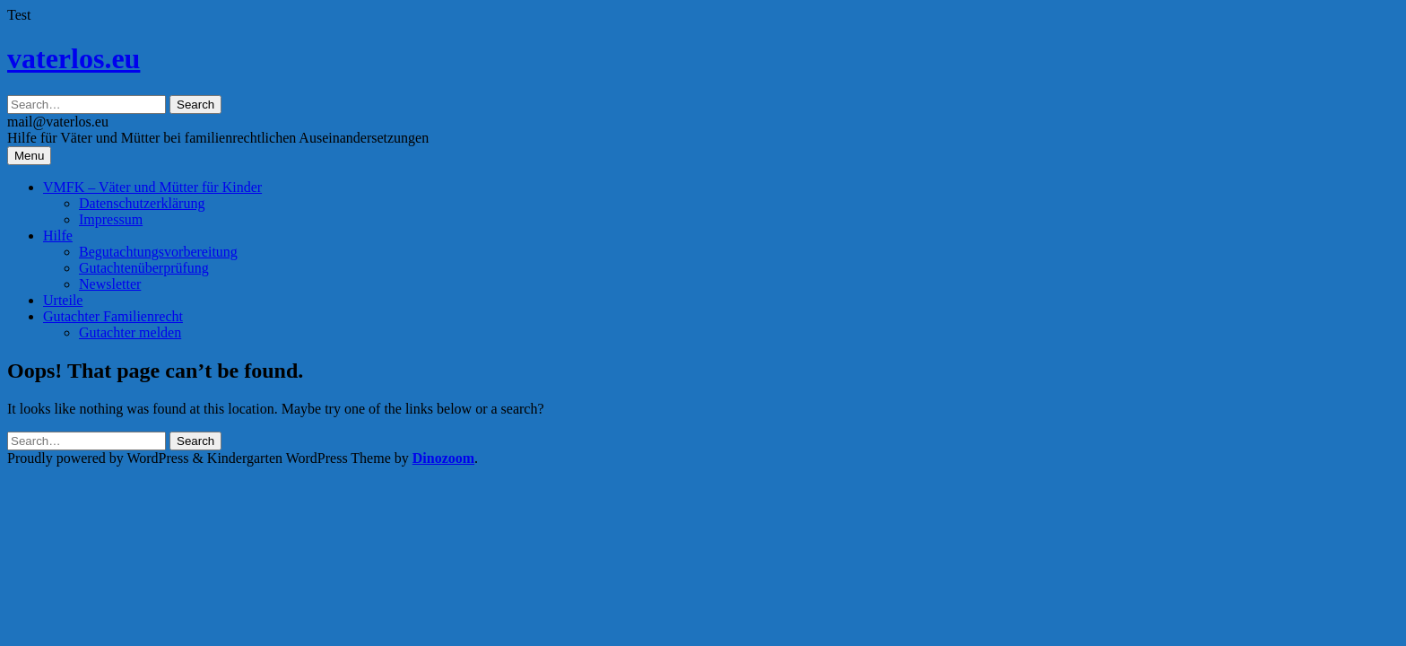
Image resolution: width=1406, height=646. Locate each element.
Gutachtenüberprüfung (144, 267)
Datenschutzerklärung (141, 203)
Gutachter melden (130, 332)
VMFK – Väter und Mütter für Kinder (152, 187)
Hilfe (58, 235)
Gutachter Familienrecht (113, 316)
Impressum (111, 219)
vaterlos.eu (73, 58)
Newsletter (110, 284)
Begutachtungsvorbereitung (158, 251)
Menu (29, 155)
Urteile (62, 300)
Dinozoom (443, 458)
